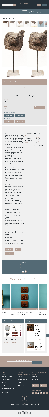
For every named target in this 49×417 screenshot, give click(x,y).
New (3, 11)
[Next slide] (44, 53)
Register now (43, 385)
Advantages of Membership (38, 377)
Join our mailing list (7, 376)
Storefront (13, 342)
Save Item (19, 121)
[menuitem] (5, 24)
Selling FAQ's (35, 379)
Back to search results (8, 18)
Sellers (39, 5)
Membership (34, 376)
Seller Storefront (9, 249)
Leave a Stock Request (7, 377)
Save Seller (19, 115)
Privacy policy (24, 411)
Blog (3, 385)
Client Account (21, 377)
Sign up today (37, 363)
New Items (20, 383)
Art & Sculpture (39, 12)
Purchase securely (39, 107)
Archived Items (21, 385)
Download (9, 121)
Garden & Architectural (32, 12)
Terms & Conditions (6, 392)
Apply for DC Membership (37, 381)
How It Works (21, 376)
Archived (45, 11)
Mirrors (18, 11)
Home (3, 374)
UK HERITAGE (28, 133)
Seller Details (18, 249)
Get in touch (35, 385)
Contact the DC (5, 383)
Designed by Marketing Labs (24, 414)
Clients (44, 5)
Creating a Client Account (8, 379)
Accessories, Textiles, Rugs (24, 11)
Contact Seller (9, 115)
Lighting (13, 11)
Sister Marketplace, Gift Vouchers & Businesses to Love (8, 388)
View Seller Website (9, 253)
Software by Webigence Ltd (24, 415)
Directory (6, 342)
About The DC (5, 391)
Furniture (8, 11)
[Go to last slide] (4, 53)
